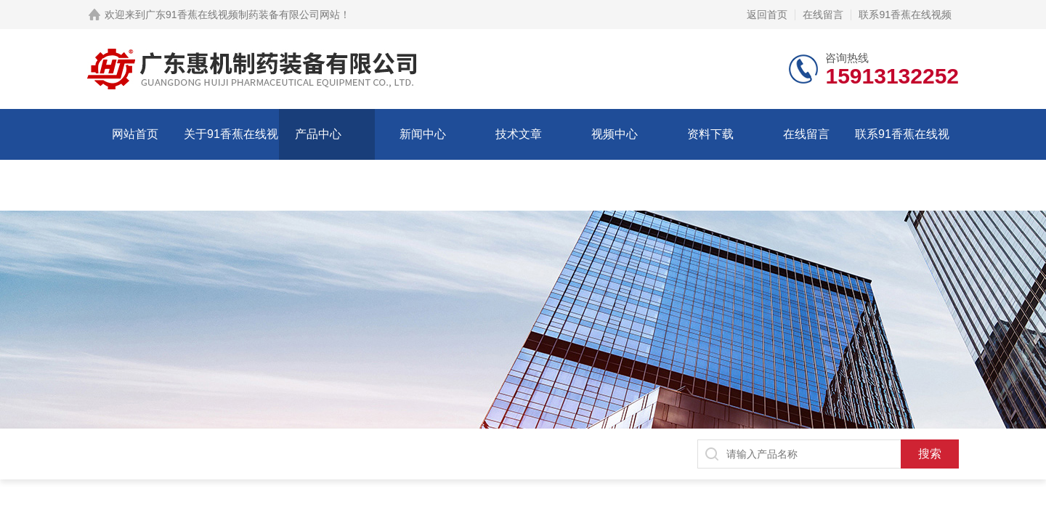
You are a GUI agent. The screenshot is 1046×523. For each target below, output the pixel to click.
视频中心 (614, 134)
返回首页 (767, 14)
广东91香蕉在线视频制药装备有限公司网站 (242, 14)
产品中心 (318, 134)
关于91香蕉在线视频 (231, 159)
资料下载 (710, 134)
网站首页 (135, 134)
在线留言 (823, 14)
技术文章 (518, 134)
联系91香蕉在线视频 (905, 14)
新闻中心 (423, 134)
